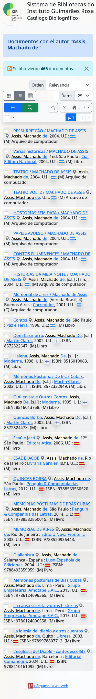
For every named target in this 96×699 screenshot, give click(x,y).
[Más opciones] (86, 107)
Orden (37, 85)
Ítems (66, 96)
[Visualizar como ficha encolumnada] (19, 96)
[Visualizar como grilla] (30, 96)
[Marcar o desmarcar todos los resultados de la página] (7, 117)
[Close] (86, 68)
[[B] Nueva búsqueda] (30, 107)
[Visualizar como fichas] (8, 96)
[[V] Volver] (13, 107)
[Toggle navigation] (10, 28)
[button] (64, 107)
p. (71, 117)
